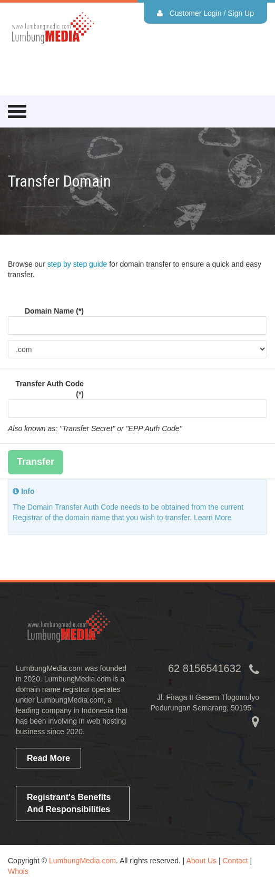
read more (48, 758)
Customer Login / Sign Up (205, 13)
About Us (201, 860)
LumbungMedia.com (82, 860)
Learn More (213, 517)
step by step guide (77, 264)
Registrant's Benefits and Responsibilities (69, 803)
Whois (18, 871)
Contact (235, 860)
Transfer (35, 461)
